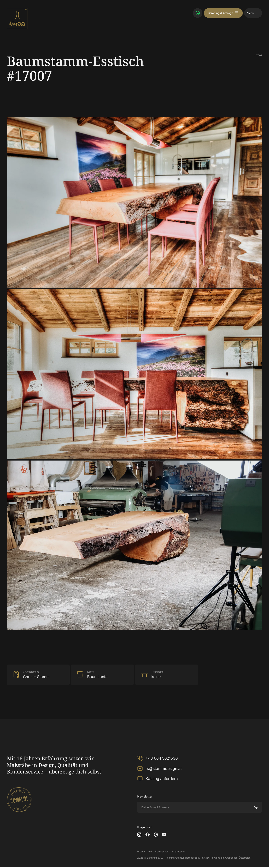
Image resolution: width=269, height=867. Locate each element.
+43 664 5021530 (157, 758)
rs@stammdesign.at (159, 768)
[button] (257, 13)
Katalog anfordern (157, 778)
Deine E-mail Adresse (155, 807)
